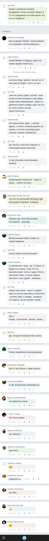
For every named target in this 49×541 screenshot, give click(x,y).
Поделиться (42, 22)
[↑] (33, 23)
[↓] (38, 23)
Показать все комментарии (24, 72)
